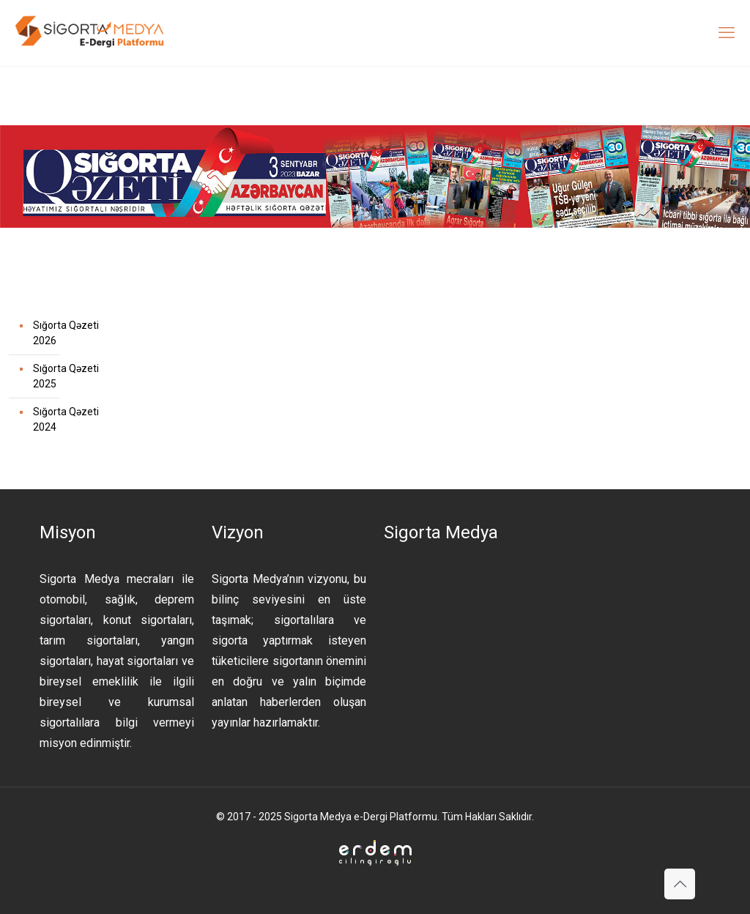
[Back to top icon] (679, 884)
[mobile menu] (726, 33)
